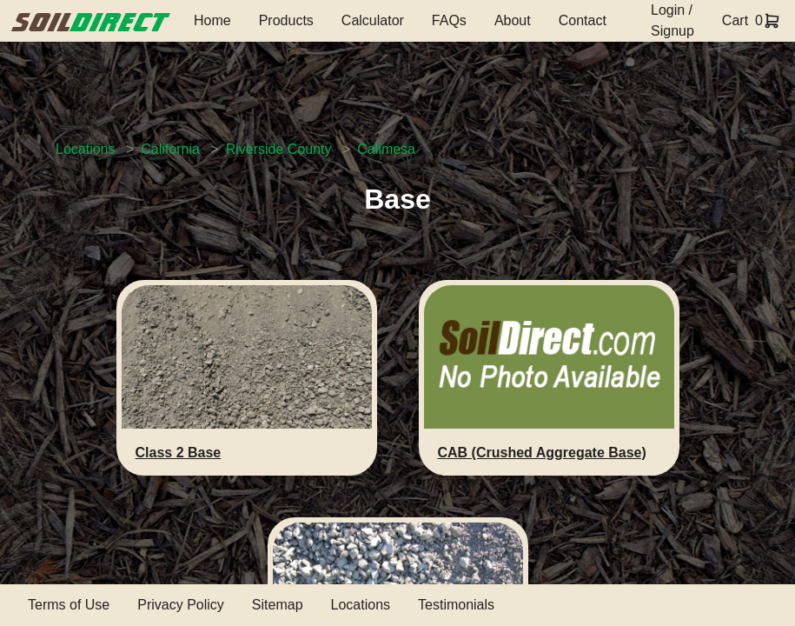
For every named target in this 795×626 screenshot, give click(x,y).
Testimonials (456, 604)
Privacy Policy (180, 604)
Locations (86, 149)
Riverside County (279, 149)
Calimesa (386, 149)
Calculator (372, 20)
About (512, 20)
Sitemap (277, 604)
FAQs (449, 20)
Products (286, 20)
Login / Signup (672, 20)
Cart (735, 20)
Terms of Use (68, 604)
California (170, 149)
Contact (582, 20)
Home (212, 20)
